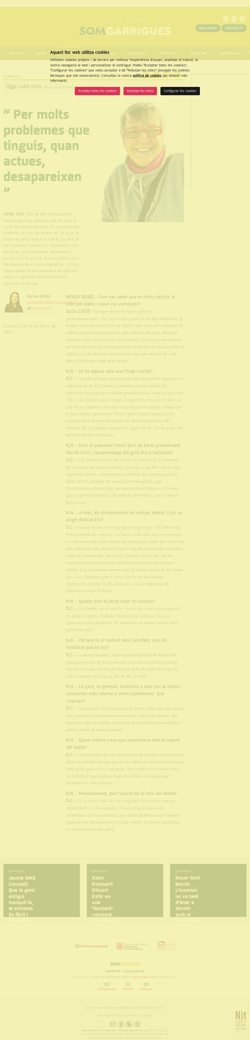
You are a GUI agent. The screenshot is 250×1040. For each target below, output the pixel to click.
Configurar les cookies (180, 91)
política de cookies (147, 75)
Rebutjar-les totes (140, 91)
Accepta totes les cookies (97, 91)
